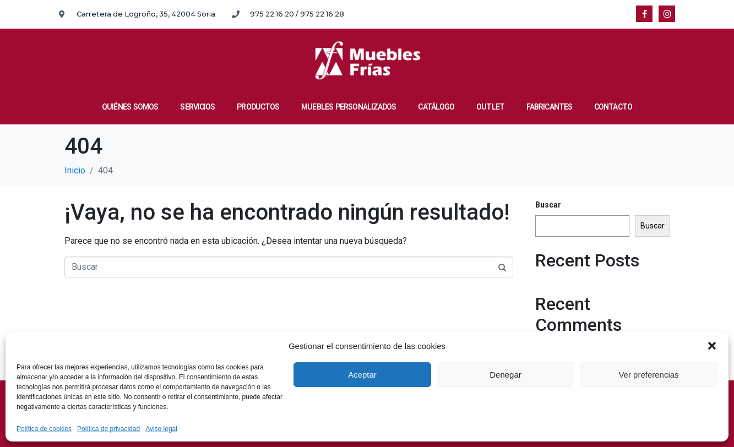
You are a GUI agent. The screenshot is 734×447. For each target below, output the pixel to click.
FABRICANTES (549, 106)
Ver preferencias (648, 374)
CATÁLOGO (436, 106)
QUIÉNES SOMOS (130, 106)
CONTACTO (613, 106)
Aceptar (362, 374)
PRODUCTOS (258, 106)
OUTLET (490, 106)
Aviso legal (161, 429)
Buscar (548, 204)
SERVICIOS (197, 106)
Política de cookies (44, 429)
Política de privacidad (108, 429)
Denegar (505, 374)
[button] (711, 345)
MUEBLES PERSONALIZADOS (348, 106)
